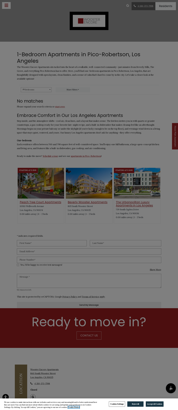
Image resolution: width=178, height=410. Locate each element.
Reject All (135, 404)
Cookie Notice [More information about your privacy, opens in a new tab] (73, 407)
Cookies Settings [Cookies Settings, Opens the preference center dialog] (117, 404)
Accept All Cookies (154, 404)
